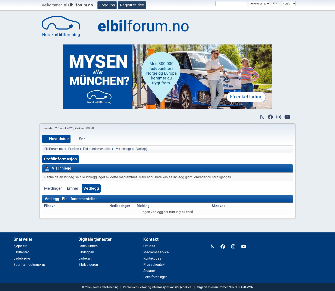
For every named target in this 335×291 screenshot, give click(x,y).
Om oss (149, 246)
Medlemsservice (156, 252)
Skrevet (218, 206)
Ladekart (84, 258)
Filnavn (52, 206)
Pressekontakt (154, 265)
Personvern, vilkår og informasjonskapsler (151, 287)
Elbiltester (21, 252)
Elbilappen (86, 252)
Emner (72, 188)
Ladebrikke (21, 258)
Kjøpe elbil (21, 246)
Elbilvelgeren (88, 265)
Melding (143, 206)
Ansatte (149, 271)
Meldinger (53, 188)
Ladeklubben (88, 246)
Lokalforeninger (155, 277)
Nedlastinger (119, 206)
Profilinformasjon (60, 159)
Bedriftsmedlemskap (29, 265)
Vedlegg (91, 188)
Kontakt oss (152, 258)
